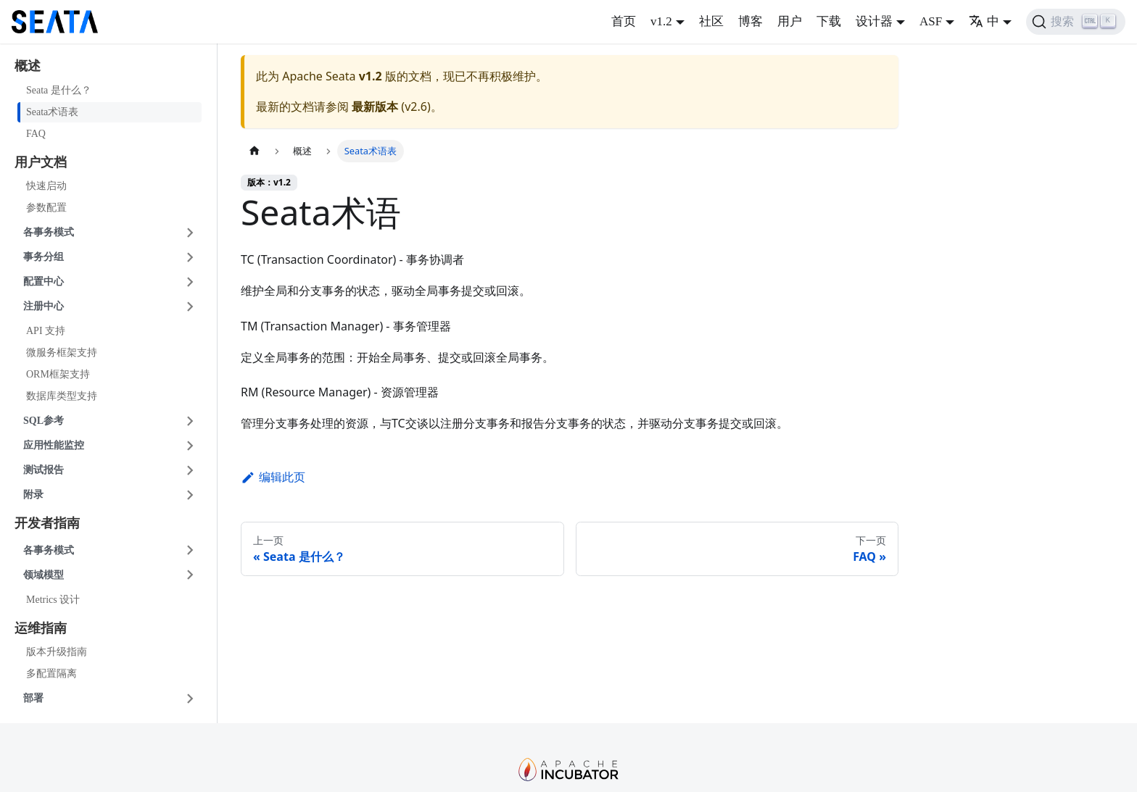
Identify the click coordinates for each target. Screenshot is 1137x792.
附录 (33, 494)
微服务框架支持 (61, 352)
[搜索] (1075, 22)
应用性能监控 (53, 445)
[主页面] (254, 151)
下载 (828, 21)
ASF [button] (930, 21)
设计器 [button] (874, 21)
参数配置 (46, 207)
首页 (623, 21)
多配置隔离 (51, 673)
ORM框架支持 (58, 374)
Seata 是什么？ (58, 90)
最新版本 (375, 106)
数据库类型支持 (61, 396)
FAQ (36, 133)
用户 (789, 21)
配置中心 (43, 281)
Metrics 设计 (53, 599)
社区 (711, 21)
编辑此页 (273, 477)
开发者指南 (47, 523)
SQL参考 (43, 420)
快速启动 (46, 185)
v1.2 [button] (661, 21)
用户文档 (41, 162)
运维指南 (41, 628)
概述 (28, 66)
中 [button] (984, 21)
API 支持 (45, 330)
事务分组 (43, 256)
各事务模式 (48, 232)
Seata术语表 (52, 112)
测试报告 (43, 469)
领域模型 (43, 575)
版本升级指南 (56, 651)
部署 (33, 698)
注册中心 (43, 306)
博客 (750, 21)
